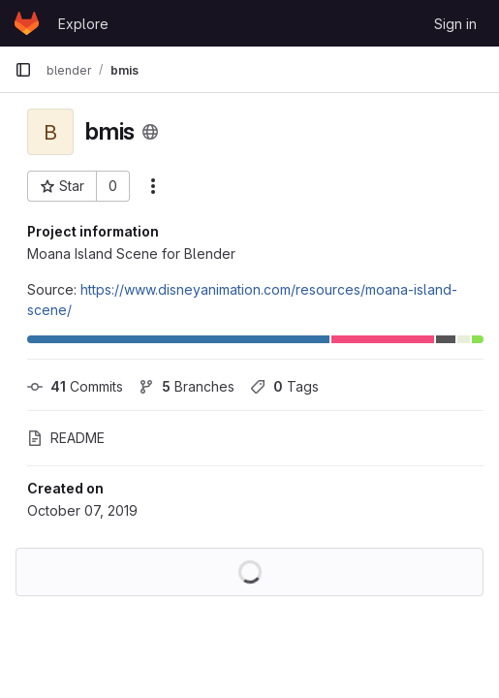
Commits (75, 386)
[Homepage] (27, 23)
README (66, 437)
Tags (284, 386)
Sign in (455, 24)
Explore (83, 24)
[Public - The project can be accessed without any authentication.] (150, 132)
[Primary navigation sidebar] (23, 69)
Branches (186, 386)
